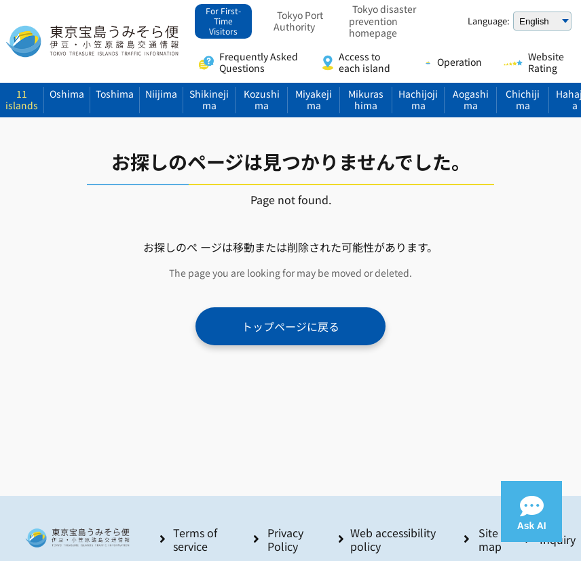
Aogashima (471, 100)
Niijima (161, 93)
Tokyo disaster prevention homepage (382, 21)
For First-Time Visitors (223, 21)
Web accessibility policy (393, 539)
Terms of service (195, 539)
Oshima (67, 93)
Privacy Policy (285, 539)
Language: (489, 21)
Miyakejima (313, 100)
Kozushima (262, 100)
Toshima (115, 93)
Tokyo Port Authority (298, 21)
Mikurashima (365, 100)
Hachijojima (418, 100)
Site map (490, 539)
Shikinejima (209, 100)
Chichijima (523, 100)
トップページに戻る (290, 326)
